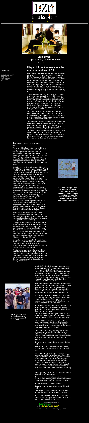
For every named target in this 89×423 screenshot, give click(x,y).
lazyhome (33, 21)
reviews (38, 21)
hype (43, 21)
